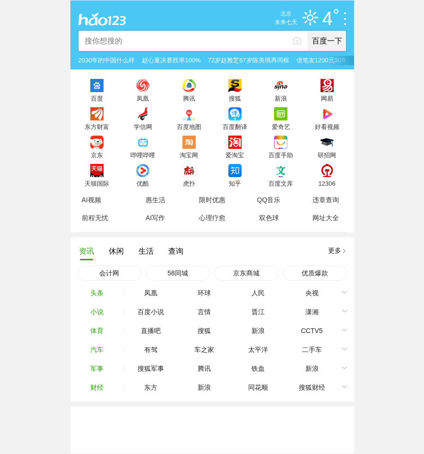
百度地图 (189, 126)
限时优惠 (212, 200)
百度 (97, 98)
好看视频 (327, 126)
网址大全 (325, 218)
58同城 (177, 273)
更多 (334, 250)
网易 (327, 98)
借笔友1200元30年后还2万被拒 (339, 60)
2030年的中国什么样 (106, 60)
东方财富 (97, 126)
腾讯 (189, 98)
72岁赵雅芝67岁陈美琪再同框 (248, 60)
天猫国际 (97, 183)
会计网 (109, 273)
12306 (326, 183)
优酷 (143, 183)
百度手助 (280, 155)
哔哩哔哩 (142, 155)
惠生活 (155, 200)
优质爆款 (315, 273)
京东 (97, 155)
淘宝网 (189, 155)
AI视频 (91, 200)
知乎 (235, 183)
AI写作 (155, 218)
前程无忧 (95, 218)
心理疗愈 (212, 218)
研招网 (327, 155)
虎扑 (189, 183)
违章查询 (325, 200)
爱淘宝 (234, 155)
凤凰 (143, 98)
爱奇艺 (281, 126)
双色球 (269, 218)
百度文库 (280, 183)
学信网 (143, 126)
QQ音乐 (269, 200)
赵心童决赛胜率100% (171, 60)
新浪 (281, 98)
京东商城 (246, 273)
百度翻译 (235, 126)
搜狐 (235, 98)
